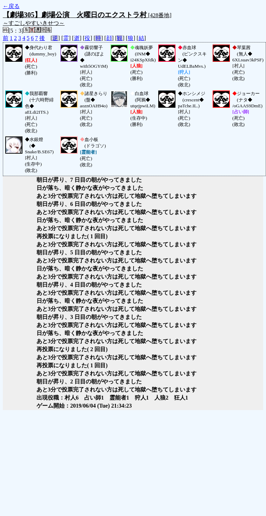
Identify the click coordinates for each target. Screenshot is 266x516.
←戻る (11, 6)
